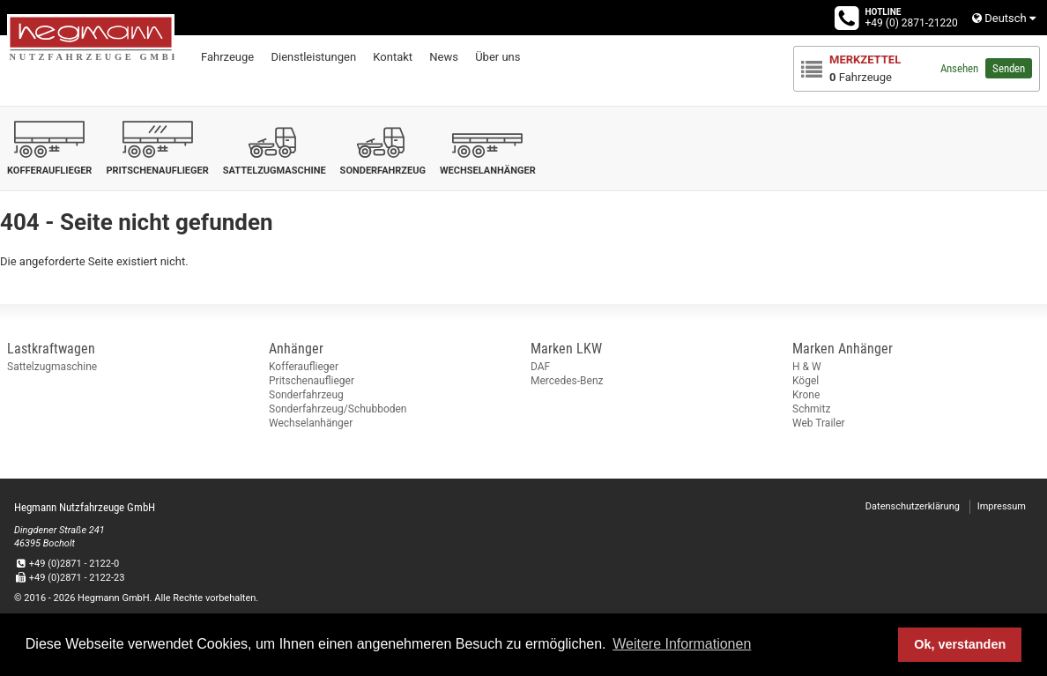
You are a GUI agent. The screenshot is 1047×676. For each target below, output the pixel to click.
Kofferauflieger (303, 366)
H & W (806, 366)
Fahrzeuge (227, 56)
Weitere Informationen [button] (682, 643)
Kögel (805, 381)
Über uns (497, 56)
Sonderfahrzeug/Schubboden (338, 409)
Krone (806, 395)
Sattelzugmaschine (52, 366)
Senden (1008, 68)
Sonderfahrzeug (306, 395)
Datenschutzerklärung (912, 506)
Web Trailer (818, 423)
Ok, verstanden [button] (960, 644)
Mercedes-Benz (567, 381)
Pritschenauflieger (311, 381)
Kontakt (392, 56)
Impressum (1001, 506)
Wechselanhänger (311, 423)
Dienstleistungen (313, 56)
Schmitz (811, 409)
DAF (540, 366)
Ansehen (959, 68)
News (443, 56)
